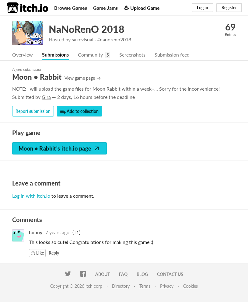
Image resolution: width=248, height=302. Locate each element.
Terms (144, 286)
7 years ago (57, 232)
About (102, 274)
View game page (80, 78)
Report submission (33, 111)
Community (90, 54)
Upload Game (142, 8)
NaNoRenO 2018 (86, 29)
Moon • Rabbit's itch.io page (59, 148)
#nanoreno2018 (114, 39)
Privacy (166, 286)
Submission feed (172, 54)
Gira (46, 97)
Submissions (55, 54)
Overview (22, 54)
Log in (202, 7)
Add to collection (79, 111)
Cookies (190, 286)
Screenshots (132, 54)
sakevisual (82, 39)
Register (229, 7)
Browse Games (70, 8)
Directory (121, 286)
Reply (54, 252)
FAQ (123, 274)
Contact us (170, 274)
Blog (142, 274)
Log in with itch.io (31, 196)
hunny (35, 232)
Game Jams (105, 8)
